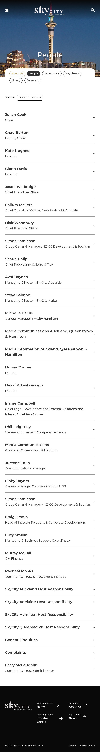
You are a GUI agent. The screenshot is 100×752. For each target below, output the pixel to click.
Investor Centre (87, 746)
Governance (52, 73)
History (16, 80)
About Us (17, 73)
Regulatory (72, 73)
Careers (33, 80)
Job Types (10, 97)
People (34, 73)
